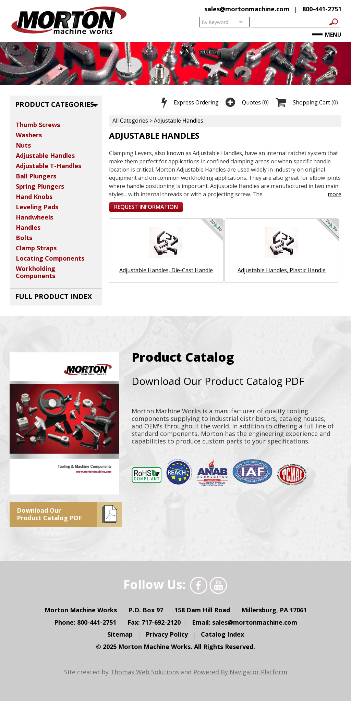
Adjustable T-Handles (48, 166)
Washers (29, 135)
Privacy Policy (167, 634)
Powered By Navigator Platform (240, 672)
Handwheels (34, 217)
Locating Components (50, 258)
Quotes (251, 102)
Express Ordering (196, 102)
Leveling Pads (37, 207)
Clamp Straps (36, 248)
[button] (146, 207)
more (331, 194)
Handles (28, 227)
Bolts (24, 238)
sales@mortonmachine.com (246, 9)
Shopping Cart (311, 102)
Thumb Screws (38, 125)
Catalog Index (222, 634)
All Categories (130, 120)
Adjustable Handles (45, 155)
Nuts (23, 145)
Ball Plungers (36, 176)
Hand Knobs (34, 196)
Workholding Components (35, 272)
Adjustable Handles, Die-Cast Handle (166, 270)
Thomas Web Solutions (144, 672)
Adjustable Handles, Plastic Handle (282, 270)
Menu (326, 35)
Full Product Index (53, 296)
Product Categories (54, 104)
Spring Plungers (40, 186)
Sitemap (120, 634)
